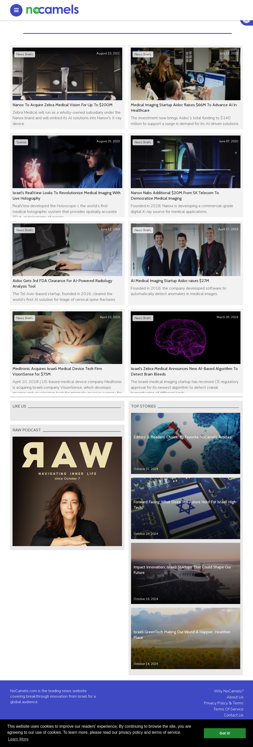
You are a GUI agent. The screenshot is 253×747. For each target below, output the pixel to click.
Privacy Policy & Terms (223, 703)
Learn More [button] (18, 739)
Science (21, 142)
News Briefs (24, 54)
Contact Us (233, 715)
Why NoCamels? (228, 691)
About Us (235, 697)
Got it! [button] (225, 733)
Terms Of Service (228, 709)
